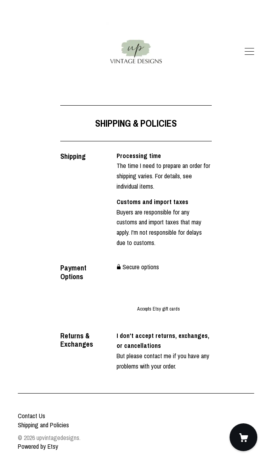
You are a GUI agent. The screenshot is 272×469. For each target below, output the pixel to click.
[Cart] (243, 437)
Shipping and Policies (43, 425)
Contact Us (31, 415)
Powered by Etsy (38, 446)
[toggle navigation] (249, 52)
